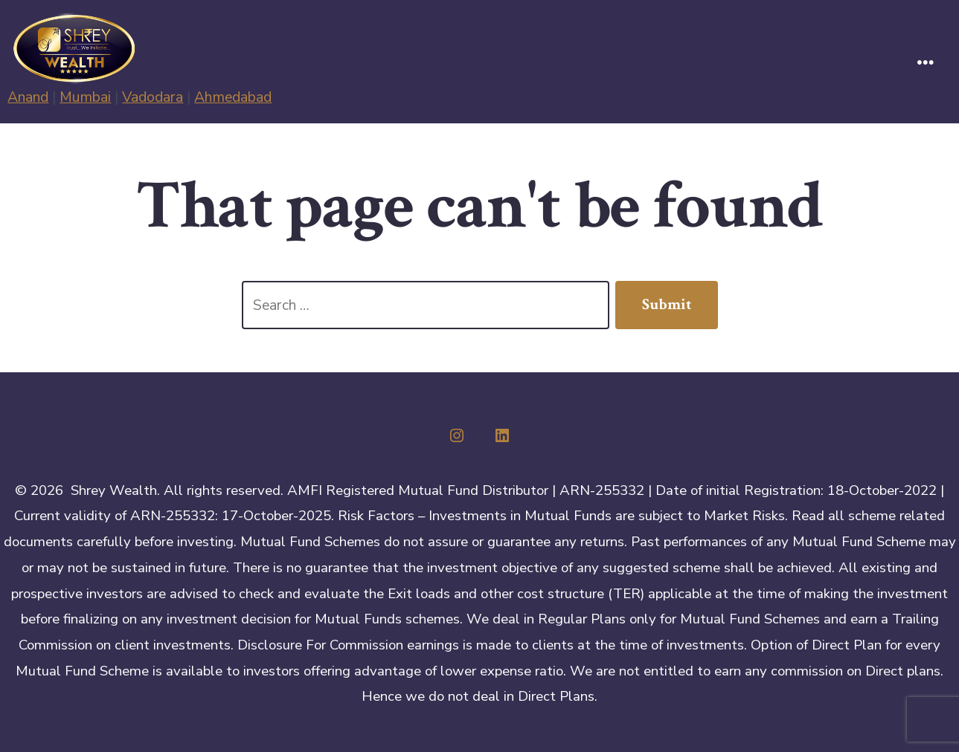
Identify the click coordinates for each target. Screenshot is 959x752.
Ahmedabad (233, 97)
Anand (27, 97)
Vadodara (152, 97)
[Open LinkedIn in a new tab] (502, 435)
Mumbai (85, 97)
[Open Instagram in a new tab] (457, 435)
